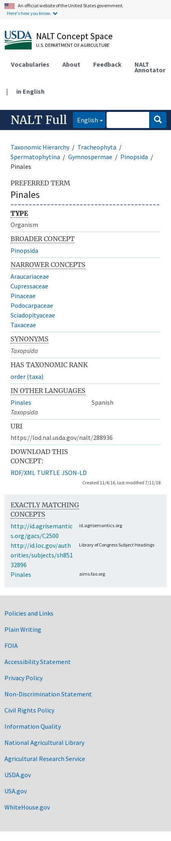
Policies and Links (28, 613)
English (85, 119)
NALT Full (39, 120)
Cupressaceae (29, 286)
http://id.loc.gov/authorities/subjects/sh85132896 (42, 555)
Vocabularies (30, 64)
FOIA (11, 645)
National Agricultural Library (44, 742)
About (71, 64)
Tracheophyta (96, 147)
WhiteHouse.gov (27, 807)
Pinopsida (134, 157)
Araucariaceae (30, 276)
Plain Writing (22, 629)
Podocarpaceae (32, 305)
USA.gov (15, 791)
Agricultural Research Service (44, 759)
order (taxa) (27, 376)
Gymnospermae (90, 157)
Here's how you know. (29, 13)
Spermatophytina (35, 157)
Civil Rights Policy (29, 710)
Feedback (107, 64)
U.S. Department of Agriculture (72, 45)
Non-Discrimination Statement (48, 694)
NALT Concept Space (74, 36)
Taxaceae (23, 325)
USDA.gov (17, 775)
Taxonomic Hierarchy (40, 147)
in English (30, 91)
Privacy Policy (23, 678)
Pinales (21, 402)
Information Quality (32, 726)
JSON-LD (74, 473)
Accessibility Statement (37, 662)
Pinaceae (23, 296)
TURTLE (48, 473)
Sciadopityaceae (33, 315)
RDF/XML (23, 473)
